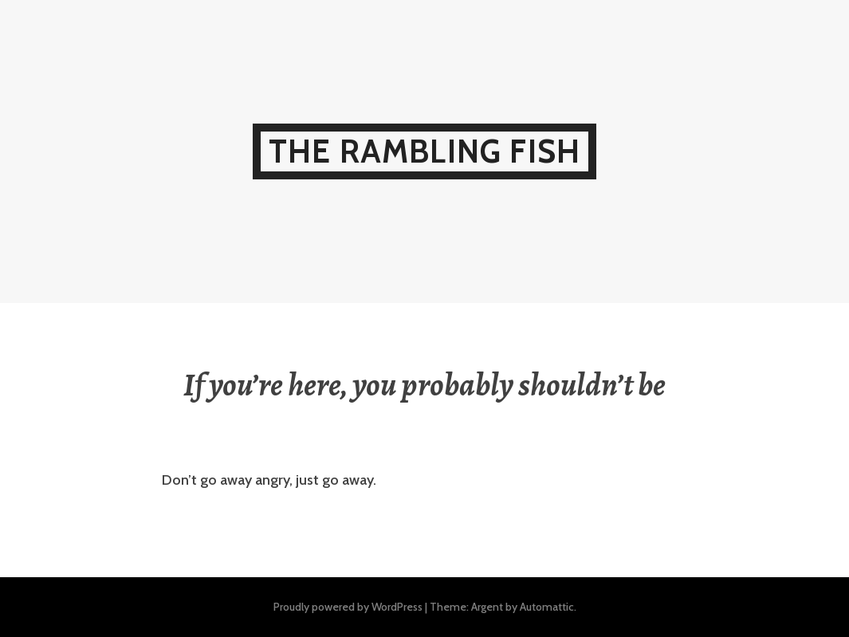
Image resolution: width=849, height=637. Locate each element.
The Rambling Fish (424, 151)
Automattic (547, 607)
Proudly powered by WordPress (348, 607)
